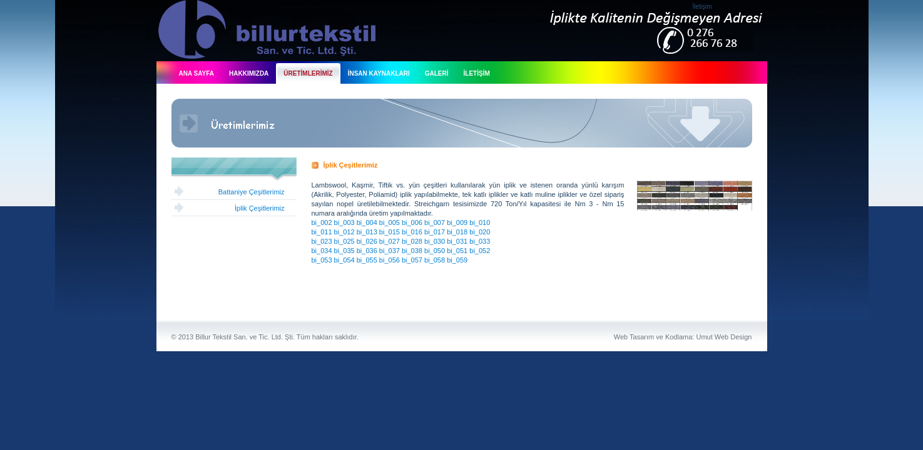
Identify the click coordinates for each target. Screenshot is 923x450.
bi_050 (434, 250)
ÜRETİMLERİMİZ (307, 73)
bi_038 (412, 250)
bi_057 (412, 260)
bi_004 (367, 222)
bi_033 (479, 241)
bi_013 (367, 232)
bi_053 (322, 260)
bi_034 (322, 250)
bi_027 (389, 241)
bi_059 (457, 260)
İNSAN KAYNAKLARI (379, 73)
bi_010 (479, 222)
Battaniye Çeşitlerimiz (251, 192)
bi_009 (457, 222)
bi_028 (412, 241)
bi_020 (479, 232)
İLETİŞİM (477, 73)
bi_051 (457, 250)
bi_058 (434, 260)
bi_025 (344, 241)
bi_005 (389, 222)
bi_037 (389, 250)
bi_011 (322, 232)
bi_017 (434, 232)
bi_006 (412, 222)
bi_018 (457, 232)
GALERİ (437, 73)
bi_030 (434, 241)
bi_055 (367, 260)
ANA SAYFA (197, 73)
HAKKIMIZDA (248, 73)
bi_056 (389, 260)
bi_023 (322, 241)
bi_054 (344, 260)
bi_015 (389, 232)
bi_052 (479, 250)
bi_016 (412, 232)
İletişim (702, 6)
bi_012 (344, 232)
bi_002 (322, 222)
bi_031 (457, 241)
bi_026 (367, 241)
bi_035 (344, 250)
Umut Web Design (724, 337)
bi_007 (434, 222)
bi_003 (344, 222)
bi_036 (367, 250)
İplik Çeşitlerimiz (259, 208)
